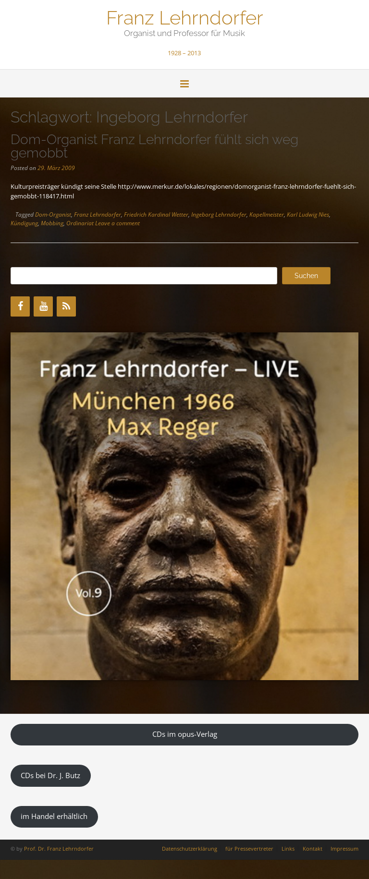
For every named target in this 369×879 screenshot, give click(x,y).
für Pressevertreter (249, 848)
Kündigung (24, 223)
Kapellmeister (266, 214)
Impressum (344, 848)
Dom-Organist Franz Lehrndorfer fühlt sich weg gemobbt (154, 146)
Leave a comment (117, 223)
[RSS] (66, 306)
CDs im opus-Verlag (184, 734)
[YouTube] (43, 306)
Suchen (306, 276)
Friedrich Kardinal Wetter (156, 214)
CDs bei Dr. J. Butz (50, 775)
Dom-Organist (53, 214)
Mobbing (52, 223)
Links (288, 848)
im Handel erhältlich (54, 816)
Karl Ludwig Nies (308, 214)
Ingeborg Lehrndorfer (218, 214)
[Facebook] (20, 306)
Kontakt (312, 848)
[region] (184, 506)
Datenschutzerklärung (189, 848)
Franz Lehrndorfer (184, 16)
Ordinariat (80, 223)
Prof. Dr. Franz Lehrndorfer (59, 848)
